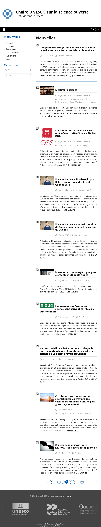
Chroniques (10, 46)
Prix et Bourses (12, 52)
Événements (11, 49)
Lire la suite (81, 75)
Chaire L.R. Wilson (55, 526)
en (93, 29)
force (50, 524)
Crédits (68, 496)
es (97, 29)
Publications (11, 56)
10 (82, 482)
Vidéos (8, 59)
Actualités (10, 43)
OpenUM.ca (60, 524)
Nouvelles (13, 37)
